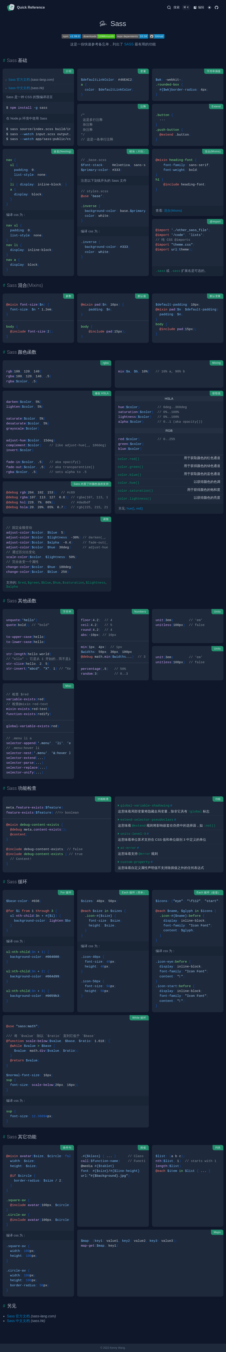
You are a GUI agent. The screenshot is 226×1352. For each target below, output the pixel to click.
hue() (130, 508)
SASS (129, 44)
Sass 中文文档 (19, 88)
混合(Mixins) (173, 210)
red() (139, 508)
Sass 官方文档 (19, 79)
